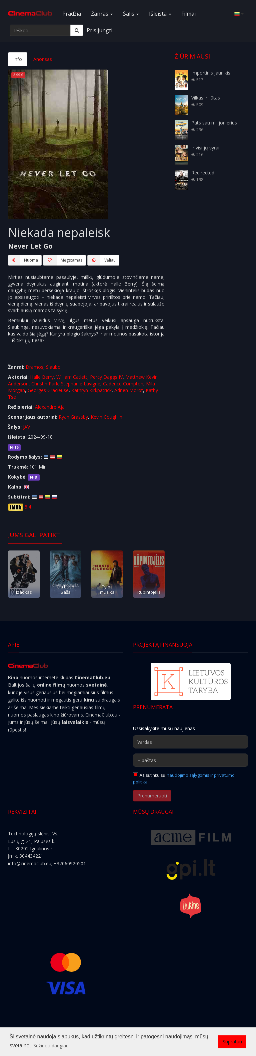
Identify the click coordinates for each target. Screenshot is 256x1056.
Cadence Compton (123, 383)
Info (17, 59)
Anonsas (42, 59)
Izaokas (24, 592)
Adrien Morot (128, 390)
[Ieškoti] (76, 30)
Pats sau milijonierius (214, 122)
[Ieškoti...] (40, 30)
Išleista (160, 13)
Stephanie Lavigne (80, 383)
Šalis (131, 13)
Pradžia (71, 13)
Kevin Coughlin (106, 417)
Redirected (202, 172)
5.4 (28, 507)
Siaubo (53, 367)
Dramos (34, 367)
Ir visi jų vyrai (205, 147)
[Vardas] (190, 741)
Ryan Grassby (73, 417)
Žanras (102, 13)
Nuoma (23, 260)
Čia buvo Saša (65, 589)
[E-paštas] (190, 760)
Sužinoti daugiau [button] (51, 1045)
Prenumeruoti (152, 795)
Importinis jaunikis (210, 73)
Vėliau (101, 260)
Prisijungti (99, 30)
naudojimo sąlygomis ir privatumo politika (184, 778)
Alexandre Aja (50, 407)
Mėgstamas (62, 260)
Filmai (188, 13)
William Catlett (71, 377)
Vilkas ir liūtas (205, 98)
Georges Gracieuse (48, 390)
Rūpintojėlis (149, 592)
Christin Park (44, 383)
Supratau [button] (232, 1041)
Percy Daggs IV (106, 377)
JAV (26, 427)
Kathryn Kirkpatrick (91, 390)
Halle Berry (42, 377)
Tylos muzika (107, 589)
